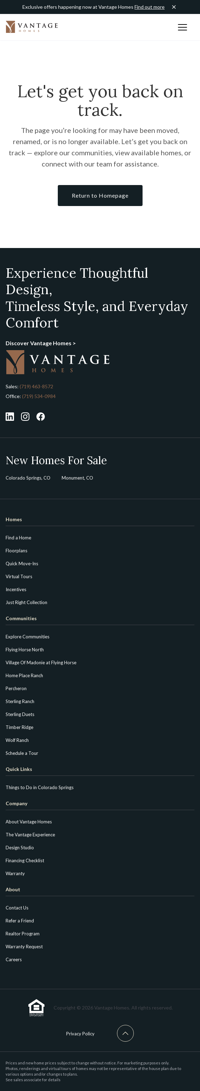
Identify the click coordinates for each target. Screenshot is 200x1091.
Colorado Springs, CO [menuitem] (28, 478)
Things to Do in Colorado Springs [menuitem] (40, 787)
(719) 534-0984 (38, 396)
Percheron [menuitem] (16, 688)
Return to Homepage (100, 195)
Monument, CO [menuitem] (77, 478)
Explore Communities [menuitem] (27, 636)
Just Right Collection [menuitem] (26, 602)
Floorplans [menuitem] (16, 550)
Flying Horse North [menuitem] (25, 649)
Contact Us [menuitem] (17, 908)
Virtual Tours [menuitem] (19, 576)
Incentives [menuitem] (16, 589)
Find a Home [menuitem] (18, 537)
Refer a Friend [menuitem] (20, 920)
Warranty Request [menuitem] (24, 946)
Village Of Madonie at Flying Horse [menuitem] (41, 662)
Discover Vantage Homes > (41, 343)
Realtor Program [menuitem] (23, 933)
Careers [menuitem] (14, 959)
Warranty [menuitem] (15, 873)
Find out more (150, 7)
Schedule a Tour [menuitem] (22, 753)
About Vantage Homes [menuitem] (29, 821)
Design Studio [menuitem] (20, 847)
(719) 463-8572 (36, 386)
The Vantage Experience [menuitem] (30, 834)
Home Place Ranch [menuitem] (24, 675)
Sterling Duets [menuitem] (20, 714)
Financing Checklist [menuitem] (25, 860)
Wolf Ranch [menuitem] (17, 740)
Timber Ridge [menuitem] (19, 727)
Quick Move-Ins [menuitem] (22, 563)
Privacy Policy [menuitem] (80, 1033)
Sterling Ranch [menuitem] (20, 701)
